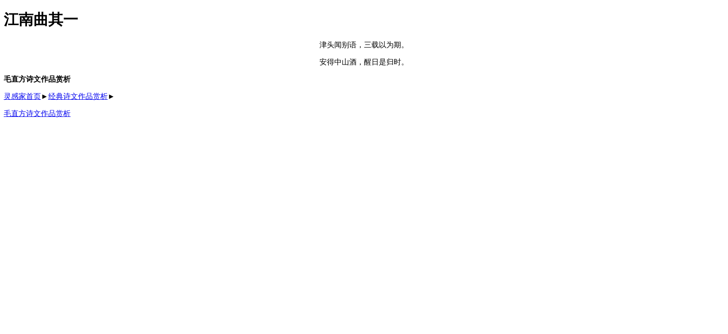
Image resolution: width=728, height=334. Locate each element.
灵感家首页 (22, 96)
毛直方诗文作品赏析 (37, 113)
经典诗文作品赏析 (78, 96)
